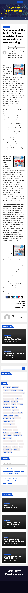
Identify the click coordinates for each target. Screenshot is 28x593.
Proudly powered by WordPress (9, 584)
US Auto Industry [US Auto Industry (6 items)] (7, 452)
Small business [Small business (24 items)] (7, 446)
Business (17, 471)
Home (4, 468)
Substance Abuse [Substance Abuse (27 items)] (7, 449)
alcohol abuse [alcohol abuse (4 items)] (6, 387)
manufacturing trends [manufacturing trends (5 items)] (8, 424)
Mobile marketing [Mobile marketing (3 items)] (7, 429)
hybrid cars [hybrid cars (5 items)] (15, 410)
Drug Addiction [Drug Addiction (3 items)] (19, 398)
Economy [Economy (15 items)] (13, 404)
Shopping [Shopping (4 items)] (21, 443)
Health (10, 483)
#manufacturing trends (15, 57)
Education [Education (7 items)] (20, 404)
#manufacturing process (15, 55)
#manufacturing (12, 53)
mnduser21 (13, 46)
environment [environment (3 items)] (6, 407)
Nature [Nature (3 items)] (15, 429)
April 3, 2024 (9, 560)
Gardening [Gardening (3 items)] (14, 407)
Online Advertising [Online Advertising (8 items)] (15, 432)
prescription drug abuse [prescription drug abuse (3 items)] (9, 441)
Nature (5, 537)
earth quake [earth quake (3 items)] (14, 401)
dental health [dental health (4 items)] (18, 395)
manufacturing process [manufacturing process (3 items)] (9, 421)
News (4, 478)
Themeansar (14, 586)
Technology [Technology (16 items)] (17, 449)
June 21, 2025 (9, 543)
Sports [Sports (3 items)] (20, 446)
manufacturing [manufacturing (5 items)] (16, 418)
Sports (16, 473)
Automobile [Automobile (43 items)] (6, 390)
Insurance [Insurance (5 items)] (5, 412)
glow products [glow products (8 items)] (7, 410)
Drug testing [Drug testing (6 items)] (6, 401)
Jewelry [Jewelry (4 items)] (16, 415)
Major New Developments (14, 468)
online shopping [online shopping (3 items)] (7, 438)
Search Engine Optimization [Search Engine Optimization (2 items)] (10, 443)
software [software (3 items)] (15, 446)
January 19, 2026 (10, 509)
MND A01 (18, 509)
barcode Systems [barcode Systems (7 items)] (7, 393)
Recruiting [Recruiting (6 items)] (19, 441)
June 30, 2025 (9, 526)
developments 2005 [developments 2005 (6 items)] (8, 398)
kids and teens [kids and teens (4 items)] (7, 418)
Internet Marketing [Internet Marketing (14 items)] (8, 415)
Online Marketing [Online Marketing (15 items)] (7, 435)
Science (11, 473)
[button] (25, 18)
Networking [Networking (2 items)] (6, 432)
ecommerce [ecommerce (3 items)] (6, 404)
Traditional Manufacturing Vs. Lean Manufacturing (13, 339)
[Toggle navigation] (14, 18)
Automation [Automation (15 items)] (15, 387)
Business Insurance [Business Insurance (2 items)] (8, 395)
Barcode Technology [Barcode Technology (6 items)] (19, 393)
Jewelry (5, 483)
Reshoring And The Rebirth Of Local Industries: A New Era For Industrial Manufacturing (14, 36)
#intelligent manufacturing (16, 51)
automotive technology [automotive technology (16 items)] (17, 390)
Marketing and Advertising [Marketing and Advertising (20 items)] (9, 427)
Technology (6, 503)
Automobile (10, 478)
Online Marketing (15, 480)
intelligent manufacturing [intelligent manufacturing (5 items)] (16, 412)
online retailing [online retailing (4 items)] (18, 435)
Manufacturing (6, 27)
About (16, 589)
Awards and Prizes (8, 471)
